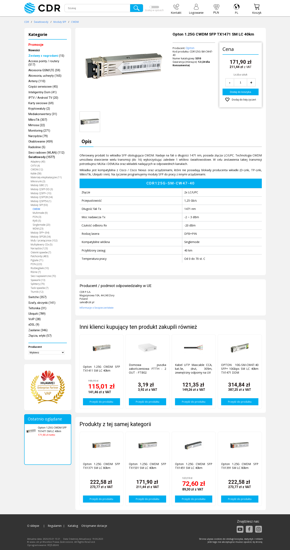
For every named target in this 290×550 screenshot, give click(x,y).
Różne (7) (36, 272)
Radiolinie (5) (36, 147)
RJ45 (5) (37, 220)
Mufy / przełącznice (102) (44, 240)
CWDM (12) (37, 169)
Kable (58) (36, 173)
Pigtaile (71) (37, 260)
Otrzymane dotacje (94, 526)
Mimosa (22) (36, 125)
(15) (46, 56)
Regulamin (55, 526)
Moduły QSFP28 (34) (42, 197)
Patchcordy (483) (39, 256)
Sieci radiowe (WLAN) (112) (46, 152)
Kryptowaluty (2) (39, 108)
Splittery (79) (38, 284)
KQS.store (53, 545)
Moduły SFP (59, 22)
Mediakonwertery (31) (42, 114)
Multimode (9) (40, 213)
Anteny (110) (36, 81)
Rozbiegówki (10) (40, 268)
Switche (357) (37, 297)
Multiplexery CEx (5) (41, 244)
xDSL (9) (33, 324)
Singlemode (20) (41, 224)
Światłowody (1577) (41, 157)
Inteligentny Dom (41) (42, 92)
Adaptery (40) (38, 161)
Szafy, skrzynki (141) (41, 303)
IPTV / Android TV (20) (43, 98)
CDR (26, 22)
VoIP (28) (34, 319)
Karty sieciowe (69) (41, 103)
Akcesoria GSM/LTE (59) (44, 70)
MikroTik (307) (37, 120)
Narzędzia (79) (38, 136)
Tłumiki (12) (37, 291)
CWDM (75, 22)
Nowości (34, 50)
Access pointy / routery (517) (43, 63)
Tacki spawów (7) (39, 288)
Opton (190, 48)
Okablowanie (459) (40, 141)
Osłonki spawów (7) (41, 252)
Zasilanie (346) (38, 330)
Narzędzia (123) (39, 248)
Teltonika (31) (37, 308)
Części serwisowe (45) (43, 86)
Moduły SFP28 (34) (41, 236)
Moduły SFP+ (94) (40, 232)
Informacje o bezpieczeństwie (97, 307)
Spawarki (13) (38, 280)
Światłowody (41, 22)
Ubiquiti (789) (37, 313)
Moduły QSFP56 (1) (41, 201)
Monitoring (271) (39, 130)
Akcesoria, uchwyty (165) (44, 76)
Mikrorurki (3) (38, 181)
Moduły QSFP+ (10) (41, 193)
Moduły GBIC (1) (39, 185)
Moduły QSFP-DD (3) (42, 189)
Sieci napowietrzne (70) (43, 276)
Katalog (73, 526)
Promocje (36, 45)
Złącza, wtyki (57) (40, 335)
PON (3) (37, 217)
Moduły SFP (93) (39, 205)
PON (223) (36, 264)
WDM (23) (38, 228)
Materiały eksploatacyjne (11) (46, 177)
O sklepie (33, 526)
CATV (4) (35, 165)
